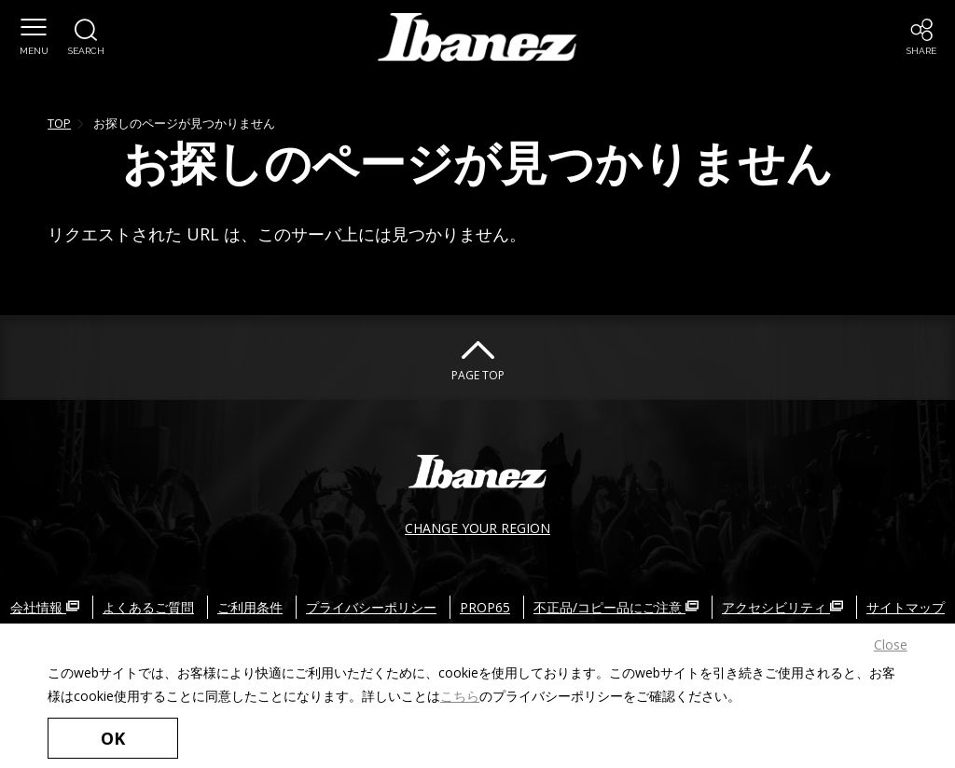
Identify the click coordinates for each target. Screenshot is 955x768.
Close (890, 644)
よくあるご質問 (148, 607)
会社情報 (44, 607)
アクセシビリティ (782, 607)
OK (113, 738)
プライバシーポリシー (371, 607)
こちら (459, 696)
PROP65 (485, 607)
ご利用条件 (250, 607)
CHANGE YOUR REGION (477, 528)
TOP (59, 123)
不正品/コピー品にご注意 (616, 607)
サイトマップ (905, 607)
